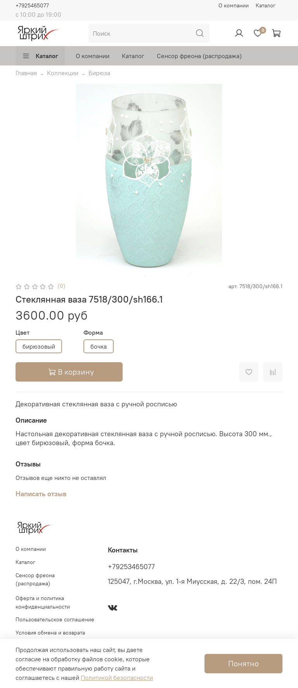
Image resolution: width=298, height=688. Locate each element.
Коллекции (62, 73)
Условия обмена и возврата (50, 632)
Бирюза (99, 73)
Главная (26, 73)
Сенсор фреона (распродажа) (199, 56)
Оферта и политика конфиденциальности (43, 602)
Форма (93, 332)
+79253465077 (131, 566)
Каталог (265, 5)
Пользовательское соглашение (55, 619)
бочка (98, 346)
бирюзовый (39, 346)
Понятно (243, 663)
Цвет (22, 332)
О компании (233, 5)
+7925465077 (32, 5)
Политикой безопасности (117, 677)
